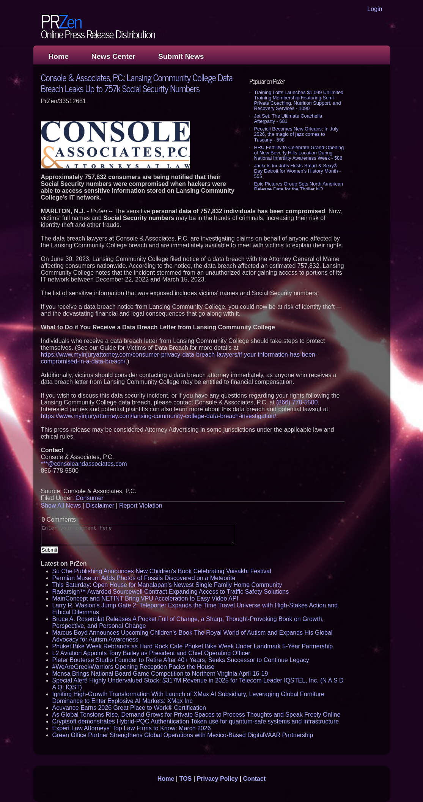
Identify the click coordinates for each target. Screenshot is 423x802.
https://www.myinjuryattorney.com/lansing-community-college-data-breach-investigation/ (158, 416)
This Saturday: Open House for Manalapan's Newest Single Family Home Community (167, 585)
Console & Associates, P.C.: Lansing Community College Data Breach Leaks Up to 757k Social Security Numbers (137, 83)
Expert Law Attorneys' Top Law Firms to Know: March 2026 (131, 728)
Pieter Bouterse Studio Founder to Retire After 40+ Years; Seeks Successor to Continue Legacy (180, 660)
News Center (113, 56)
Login (374, 9)
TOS (185, 778)
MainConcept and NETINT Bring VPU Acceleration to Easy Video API (145, 598)
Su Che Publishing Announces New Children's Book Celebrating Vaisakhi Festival (161, 571)
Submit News (181, 56)
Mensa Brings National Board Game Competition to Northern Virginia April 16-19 (160, 673)
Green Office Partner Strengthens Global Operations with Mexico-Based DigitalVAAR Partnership (182, 735)
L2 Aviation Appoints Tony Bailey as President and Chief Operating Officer (151, 653)
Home (59, 56)
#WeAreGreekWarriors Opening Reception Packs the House (133, 667)
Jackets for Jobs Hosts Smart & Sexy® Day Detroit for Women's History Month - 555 (297, 171)
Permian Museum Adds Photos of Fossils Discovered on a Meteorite (144, 578)
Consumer (89, 498)
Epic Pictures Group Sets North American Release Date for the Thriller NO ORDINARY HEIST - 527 (298, 189)
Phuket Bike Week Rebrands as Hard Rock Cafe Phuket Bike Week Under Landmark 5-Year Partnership (192, 646)
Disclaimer (100, 505)
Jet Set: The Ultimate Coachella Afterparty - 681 (288, 118)
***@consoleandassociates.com (84, 464)
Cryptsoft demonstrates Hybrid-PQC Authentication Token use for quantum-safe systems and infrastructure (195, 721)
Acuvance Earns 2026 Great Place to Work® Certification (129, 708)
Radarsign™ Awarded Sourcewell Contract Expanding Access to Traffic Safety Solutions (170, 591)
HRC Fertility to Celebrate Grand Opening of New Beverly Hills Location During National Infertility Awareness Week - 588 (299, 153)
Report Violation (140, 505)
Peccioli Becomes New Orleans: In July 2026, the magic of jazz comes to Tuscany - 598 (296, 134)
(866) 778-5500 (297, 402)
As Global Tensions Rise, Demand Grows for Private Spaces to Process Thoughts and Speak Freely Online (196, 714)
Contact (254, 778)
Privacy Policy (217, 778)
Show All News (61, 505)
